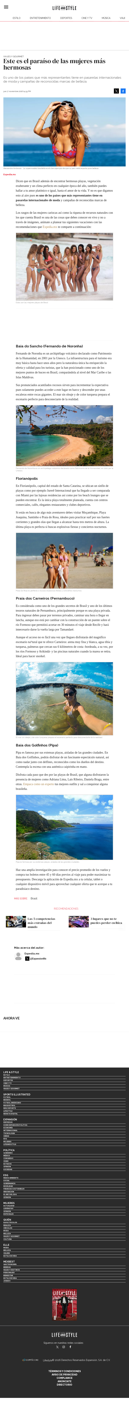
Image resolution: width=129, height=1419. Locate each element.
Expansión (10, 1119)
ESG (5, 1139)
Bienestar (8, 1275)
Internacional (10, 1130)
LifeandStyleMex (57, 1347)
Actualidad (8, 1206)
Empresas (8, 1122)
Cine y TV (86, 18)
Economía (8, 1128)
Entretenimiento (40, 18)
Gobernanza (9, 1183)
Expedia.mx (50, 227)
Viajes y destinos (11, 1270)
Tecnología (9, 1133)
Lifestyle (7, 1111)
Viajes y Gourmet (13, 56)
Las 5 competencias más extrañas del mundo (41, 923)
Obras (6, 1136)
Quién (7, 1219)
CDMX (5, 1161)
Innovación (8, 1192)
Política (8, 1150)
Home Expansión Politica (15, 1125)
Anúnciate (65, 1381)
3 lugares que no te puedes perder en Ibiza (106, 921)
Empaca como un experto (38, 784)
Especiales (8, 1214)
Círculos (7, 1228)
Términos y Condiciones (64, 1371)
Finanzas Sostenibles (14, 1189)
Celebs (6, 1253)
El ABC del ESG (10, 1194)
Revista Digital (10, 1114)
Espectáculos (10, 1222)
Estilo (16, 18)
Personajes (9, 1272)
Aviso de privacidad (64, 1374)
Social (6, 1180)
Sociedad (7, 1169)
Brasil (34, 898)
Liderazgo (8, 1208)
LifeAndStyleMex (73, 1347)
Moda (6, 1231)
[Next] (122, 917)
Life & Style (11, 1072)
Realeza (7, 1225)
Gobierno (8, 1153)
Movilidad (8, 1186)
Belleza (7, 1233)
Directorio (64, 1384)
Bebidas (7, 1267)
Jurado (6, 1281)
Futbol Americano (12, 1103)
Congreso (8, 1158)
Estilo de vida (10, 1256)
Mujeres (7, 1141)
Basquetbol (9, 1105)
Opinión (7, 1166)
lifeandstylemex (66, 1347)
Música (106, 18)
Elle (6, 1245)
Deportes (66, 18)
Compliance (65, 1378)
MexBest (9, 1261)
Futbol (7, 1097)
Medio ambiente (10, 1178)
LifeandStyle (9, 1144)
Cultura (7, 1239)
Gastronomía (9, 1264)
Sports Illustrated (16, 1094)
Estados (7, 1164)
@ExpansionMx (38, 958)
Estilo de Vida (10, 1278)
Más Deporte (9, 1108)
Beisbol (7, 1100)
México (6, 1156)
